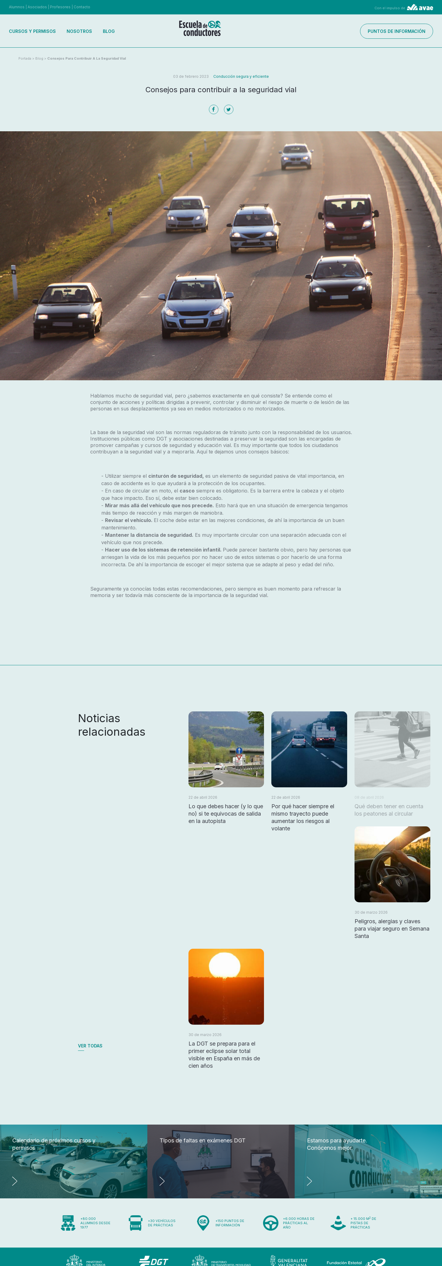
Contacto (82, 7)
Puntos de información (396, 31)
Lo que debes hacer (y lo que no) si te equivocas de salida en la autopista (225, 813)
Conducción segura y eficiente (241, 76)
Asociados (37, 7)
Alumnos (17, 7)
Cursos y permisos (32, 31)
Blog (109, 31)
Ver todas (90, 1045)
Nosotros (79, 31)
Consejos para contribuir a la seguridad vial (86, 58)
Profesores (60, 7)
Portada (24, 58)
